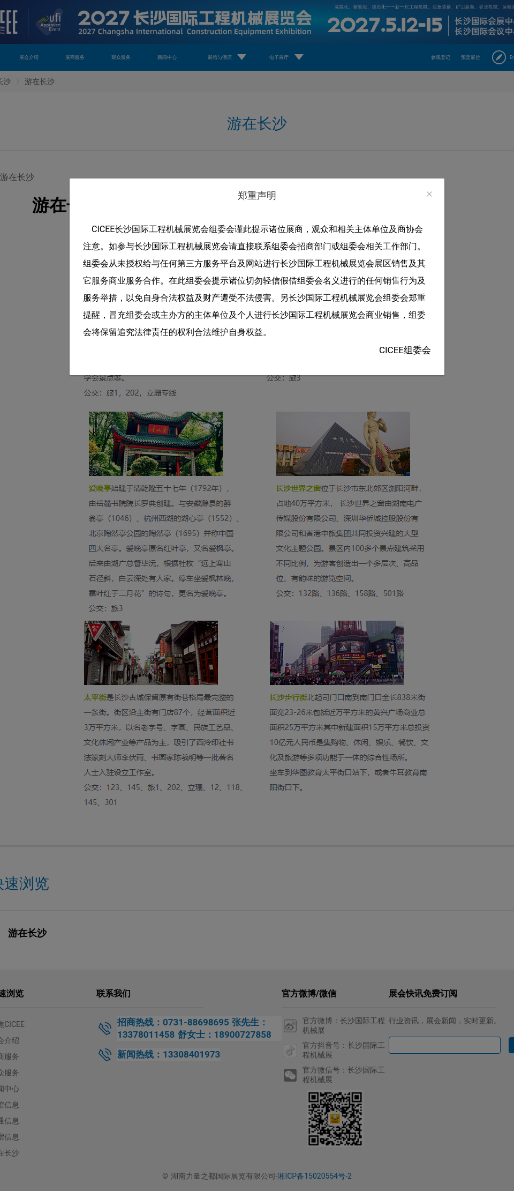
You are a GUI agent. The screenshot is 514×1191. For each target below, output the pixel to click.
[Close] (429, 194)
